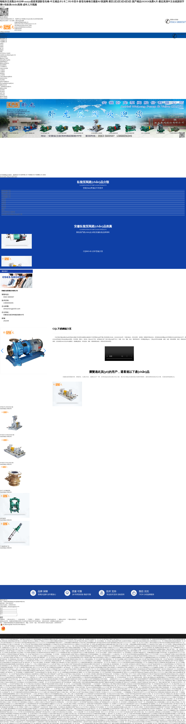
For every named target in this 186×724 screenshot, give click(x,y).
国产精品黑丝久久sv (50, 678)
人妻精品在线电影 (176, 645)
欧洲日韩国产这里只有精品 (65, 648)
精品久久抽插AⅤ (91, 671)
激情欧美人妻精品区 (56, 719)
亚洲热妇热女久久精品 (65, 711)
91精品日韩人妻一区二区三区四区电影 (69, 676)
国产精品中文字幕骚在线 (158, 663)
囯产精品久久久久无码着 (128, 673)
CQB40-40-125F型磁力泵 (93, 252)
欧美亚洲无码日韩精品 (28, 692)
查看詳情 (9, 408)
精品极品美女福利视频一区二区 (10, 707)
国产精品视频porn (100, 720)
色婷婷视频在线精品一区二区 (98, 678)
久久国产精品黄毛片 (111, 720)
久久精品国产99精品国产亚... (139, 653)
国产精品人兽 (69, 653)
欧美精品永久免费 (134, 664)
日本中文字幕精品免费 (151, 720)
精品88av (82, 720)
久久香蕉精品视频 (28, 679)
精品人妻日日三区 (129, 720)
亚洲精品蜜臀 (3, 679)
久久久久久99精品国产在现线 (167, 654)
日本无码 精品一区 (164, 653)
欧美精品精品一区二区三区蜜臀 (143, 663)
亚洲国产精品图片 (32, 709)
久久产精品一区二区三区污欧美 (88, 648)
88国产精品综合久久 (58, 714)
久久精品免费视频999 (142, 650)
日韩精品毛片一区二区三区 (135, 668)
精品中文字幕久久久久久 (38, 661)
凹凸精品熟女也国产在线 (129, 712)
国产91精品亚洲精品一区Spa (71, 687)
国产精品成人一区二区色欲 (71, 668)
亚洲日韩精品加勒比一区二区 (127, 691)
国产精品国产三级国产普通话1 (62, 709)
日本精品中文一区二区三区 (96, 640)
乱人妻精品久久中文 (78, 645)
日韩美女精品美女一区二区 (52, 676)
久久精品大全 (122, 676)
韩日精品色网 (12, 653)
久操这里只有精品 (141, 683)
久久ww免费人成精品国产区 (64, 699)
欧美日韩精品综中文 (83, 709)
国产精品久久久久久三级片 (116, 712)
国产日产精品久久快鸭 (158, 689)
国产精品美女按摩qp (18, 674)
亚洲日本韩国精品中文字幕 (144, 674)
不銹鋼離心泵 (3, 41)
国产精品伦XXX (52, 702)
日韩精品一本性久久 (178, 701)
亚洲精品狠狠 (76, 648)
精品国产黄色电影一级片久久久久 (99, 712)
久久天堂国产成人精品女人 (177, 712)
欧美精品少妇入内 (155, 658)
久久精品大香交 (61, 697)
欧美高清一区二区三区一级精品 (130, 678)
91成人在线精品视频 (159, 702)
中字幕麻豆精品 (4, 719)
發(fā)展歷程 (3, 65)
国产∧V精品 (73, 709)
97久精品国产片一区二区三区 (52, 706)
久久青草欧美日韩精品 (11, 654)
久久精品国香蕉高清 (30, 704)
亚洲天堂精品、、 (105, 679)
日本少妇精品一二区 (70, 712)
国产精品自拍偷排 (177, 722)
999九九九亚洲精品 (72, 666)
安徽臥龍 (2, 33)
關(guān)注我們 (4, 20)
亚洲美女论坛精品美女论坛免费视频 (169, 696)
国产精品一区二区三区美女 (160, 666)
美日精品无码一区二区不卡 (94, 706)
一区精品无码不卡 (12, 697)
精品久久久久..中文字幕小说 (17, 712)
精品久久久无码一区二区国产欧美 (126, 714)
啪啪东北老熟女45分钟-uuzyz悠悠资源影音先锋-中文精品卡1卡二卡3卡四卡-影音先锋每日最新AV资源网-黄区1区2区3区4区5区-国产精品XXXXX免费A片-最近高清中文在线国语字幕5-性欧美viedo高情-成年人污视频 (55, 637)
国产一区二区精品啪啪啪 (146, 702)
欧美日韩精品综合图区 (86, 664)
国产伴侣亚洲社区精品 (167, 704)
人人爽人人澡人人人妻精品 (79, 699)
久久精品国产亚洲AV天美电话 (148, 661)
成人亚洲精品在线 (157, 648)
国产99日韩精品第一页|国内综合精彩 (71, 683)
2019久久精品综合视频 (173, 651)
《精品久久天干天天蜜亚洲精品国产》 (10, 640)
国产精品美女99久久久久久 (12, 691)
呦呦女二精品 (165, 650)
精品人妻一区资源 (84, 640)
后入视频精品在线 (82, 654)
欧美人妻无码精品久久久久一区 (155, 641)
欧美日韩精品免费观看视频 (154, 706)
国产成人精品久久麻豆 (114, 661)
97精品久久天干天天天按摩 (151, 654)
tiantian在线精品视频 (14, 719)
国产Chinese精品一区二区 (170, 699)
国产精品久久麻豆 (60, 689)
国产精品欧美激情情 (142, 656)
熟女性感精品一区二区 (26, 714)
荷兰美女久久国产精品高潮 (22, 643)
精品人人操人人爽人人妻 (66, 694)
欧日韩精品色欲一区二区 (112, 676)
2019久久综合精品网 (100, 719)
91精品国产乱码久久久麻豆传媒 (42, 717)
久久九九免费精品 (153, 668)
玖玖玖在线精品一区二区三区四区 (104, 707)
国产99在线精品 (112, 643)
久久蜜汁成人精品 (169, 702)
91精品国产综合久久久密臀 (80, 653)
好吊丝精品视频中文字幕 (86, 676)
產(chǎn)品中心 (4, 35)
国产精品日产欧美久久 (155, 697)
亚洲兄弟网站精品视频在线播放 (90, 683)
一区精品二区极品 (157, 686)
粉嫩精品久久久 (54, 704)
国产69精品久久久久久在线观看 (56, 653)
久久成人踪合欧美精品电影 (73, 658)
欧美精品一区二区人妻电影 (175, 666)
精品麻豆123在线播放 (115, 683)
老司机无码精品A (171, 674)
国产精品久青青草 (8, 658)
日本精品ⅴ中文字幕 (13, 661)
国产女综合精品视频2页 (43, 704)
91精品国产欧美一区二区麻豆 (138, 706)
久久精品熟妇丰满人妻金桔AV (147, 709)
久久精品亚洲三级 (64, 681)
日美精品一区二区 (41, 651)
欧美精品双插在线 (83, 646)
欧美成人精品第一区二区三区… (63, 684)
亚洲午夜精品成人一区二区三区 (102, 663)
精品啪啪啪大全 (107, 709)
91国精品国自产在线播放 (155, 650)
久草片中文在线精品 (140, 640)
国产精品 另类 (13, 650)
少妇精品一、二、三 (49, 689)
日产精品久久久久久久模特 (46, 641)
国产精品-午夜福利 (139, 696)
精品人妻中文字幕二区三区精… (121, 645)
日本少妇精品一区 (21, 653)
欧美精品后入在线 (77, 716)
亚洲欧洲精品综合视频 (153, 653)
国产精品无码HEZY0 (102, 643)
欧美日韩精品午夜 (176, 679)
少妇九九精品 (49, 666)
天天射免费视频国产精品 (52, 643)
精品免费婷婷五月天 (13, 709)
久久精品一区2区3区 (11, 702)
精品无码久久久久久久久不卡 (37, 643)
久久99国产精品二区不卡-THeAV (128, 674)
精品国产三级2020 (161, 669)
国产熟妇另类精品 (149, 659)
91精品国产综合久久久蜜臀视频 (142, 658)
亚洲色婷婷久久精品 (43, 722)
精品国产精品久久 (74, 640)
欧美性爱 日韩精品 (62, 686)
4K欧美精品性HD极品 (114, 696)
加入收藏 (11, 20)
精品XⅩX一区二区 (168, 684)
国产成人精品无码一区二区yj (27, 663)
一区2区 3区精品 (27, 659)
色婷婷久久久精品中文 (84, 679)
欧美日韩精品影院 (161, 640)
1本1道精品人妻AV (160, 671)
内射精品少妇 (147, 673)
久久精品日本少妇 (71, 641)
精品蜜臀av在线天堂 (29, 666)
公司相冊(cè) (3, 66)
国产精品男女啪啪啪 (131, 686)
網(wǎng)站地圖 (20, 20)
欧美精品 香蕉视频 (101, 671)
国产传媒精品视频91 (105, 686)
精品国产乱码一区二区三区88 (116, 699)
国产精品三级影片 (108, 640)
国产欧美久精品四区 (37, 699)
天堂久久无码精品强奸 (139, 681)
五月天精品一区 (85, 691)
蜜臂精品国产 (169, 671)
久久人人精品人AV (40, 678)
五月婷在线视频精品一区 (94, 654)
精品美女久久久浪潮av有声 (53, 671)
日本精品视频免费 (116, 673)
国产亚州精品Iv (16, 684)
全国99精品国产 (130, 704)
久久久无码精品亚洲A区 (80, 671)
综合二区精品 (19, 666)
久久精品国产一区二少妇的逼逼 (122, 706)
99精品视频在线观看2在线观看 (138, 645)
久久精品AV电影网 (8, 683)
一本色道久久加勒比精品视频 (125, 701)
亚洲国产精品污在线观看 (174, 673)
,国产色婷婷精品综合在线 (15, 696)
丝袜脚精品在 (177, 648)
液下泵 (1, 48)
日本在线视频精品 (55, 694)
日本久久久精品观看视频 (141, 704)
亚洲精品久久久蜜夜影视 (35, 681)
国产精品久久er (74, 692)
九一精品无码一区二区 (111, 714)
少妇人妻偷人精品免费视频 (143, 646)
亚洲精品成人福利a (22, 686)
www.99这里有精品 (89, 719)
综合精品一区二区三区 (22, 681)
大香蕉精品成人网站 (170, 681)
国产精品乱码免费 (150, 669)
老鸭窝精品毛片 (29, 711)
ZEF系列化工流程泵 (5, 53)
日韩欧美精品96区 (11, 689)
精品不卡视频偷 (171, 707)
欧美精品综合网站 (32, 683)
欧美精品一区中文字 (142, 699)
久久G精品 (103, 697)
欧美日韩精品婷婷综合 (61, 720)
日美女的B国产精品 (40, 666)
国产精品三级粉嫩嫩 (94, 686)
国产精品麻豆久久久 (38, 711)
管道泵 (1, 45)
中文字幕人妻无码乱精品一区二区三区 (107, 701)
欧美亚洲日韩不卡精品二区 (119, 709)
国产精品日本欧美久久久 (26, 640)
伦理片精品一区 (83, 687)
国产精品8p (106, 674)
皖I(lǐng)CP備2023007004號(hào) (32, 621)
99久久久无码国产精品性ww (28, 651)
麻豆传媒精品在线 (72, 679)
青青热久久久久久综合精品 (54, 646)
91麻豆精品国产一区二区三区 (152, 696)
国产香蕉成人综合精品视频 (95, 668)
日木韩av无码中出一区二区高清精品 (121, 653)
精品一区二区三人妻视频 (119, 666)
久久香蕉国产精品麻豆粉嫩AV (46, 709)
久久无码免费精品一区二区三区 (41, 650)
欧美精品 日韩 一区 (160, 659)
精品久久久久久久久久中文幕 (111, 692)
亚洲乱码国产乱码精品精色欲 (94, 704)
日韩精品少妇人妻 (170, 694)
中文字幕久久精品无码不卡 (72, 663)
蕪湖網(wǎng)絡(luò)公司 (56, 621)
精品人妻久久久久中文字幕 (37, 668)
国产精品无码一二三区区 (30, 694)
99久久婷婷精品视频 (30, 716)
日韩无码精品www (128, 648)
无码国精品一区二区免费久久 (110, 704)
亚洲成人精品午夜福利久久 (110, 668)
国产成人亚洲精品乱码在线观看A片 (54, 668)
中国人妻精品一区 (40, 663)
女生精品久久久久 (53, 656)
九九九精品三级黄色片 (43, 656)
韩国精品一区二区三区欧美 (163, 709)
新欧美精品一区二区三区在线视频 (115, 659)
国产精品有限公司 (7, 706)
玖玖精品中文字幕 (156, 643)
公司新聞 (2, 75)
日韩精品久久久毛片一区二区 (105, 717)
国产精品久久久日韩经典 (24, 661)
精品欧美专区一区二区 (35, 691)
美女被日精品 (105, 691)
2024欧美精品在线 (58, 687)
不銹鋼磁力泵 (3, 40)
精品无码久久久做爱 (50, 712)
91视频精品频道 (110, 671)
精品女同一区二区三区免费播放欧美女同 (113, 646)
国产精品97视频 (26, 701)
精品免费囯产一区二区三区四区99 (143, 648)
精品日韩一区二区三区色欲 (37, 676)
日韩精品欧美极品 (154, 716)
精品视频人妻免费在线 (142, 714)
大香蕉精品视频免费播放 (8, 694)
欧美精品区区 (57, 683)
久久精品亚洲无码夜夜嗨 (50, 659)
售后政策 (2, 91)
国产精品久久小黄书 (169, 689)
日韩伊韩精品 (5, 696)
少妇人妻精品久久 (60, 658)
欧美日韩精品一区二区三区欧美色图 (101, 673)
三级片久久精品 (19, 694)
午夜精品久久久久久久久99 (118, 663)
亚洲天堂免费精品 (82, 666)
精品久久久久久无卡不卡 (133, 709)
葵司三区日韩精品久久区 (20, 683)
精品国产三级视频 (50, 663)
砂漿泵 (1, 46)
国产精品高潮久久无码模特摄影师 (174, 659)
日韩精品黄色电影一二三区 (89, 684)
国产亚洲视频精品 (95, 679)
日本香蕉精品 (15, 714)
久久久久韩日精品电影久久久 (54, 651)
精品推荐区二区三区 (13, 668)
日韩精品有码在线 (90, 720)
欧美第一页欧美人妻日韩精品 (146, 678)
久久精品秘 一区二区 (123, 722)
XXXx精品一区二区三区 (67, 671)
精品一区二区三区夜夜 (102, 699)
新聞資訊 (2, 73)
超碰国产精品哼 (29, 717)
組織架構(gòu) (3, 61)
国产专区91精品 (131, 694)
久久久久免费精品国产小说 (36, 707)
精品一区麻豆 (65, 651)
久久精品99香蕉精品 (168, 664)
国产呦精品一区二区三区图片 (84, 673)
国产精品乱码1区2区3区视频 (137, 722)
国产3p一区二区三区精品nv (128, 716)
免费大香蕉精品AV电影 (63, 659)
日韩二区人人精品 (83, 659)
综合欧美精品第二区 (21, 664)
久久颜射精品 (91, 707)
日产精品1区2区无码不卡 (137, 692)
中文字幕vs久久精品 (120, 671)
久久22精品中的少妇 (56, 645)
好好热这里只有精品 (20, 699)
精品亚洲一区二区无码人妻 (9, 717)
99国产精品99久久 (41, 671)
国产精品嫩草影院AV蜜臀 (95, 646)
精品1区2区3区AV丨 (178, 683)
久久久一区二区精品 (93, 666)
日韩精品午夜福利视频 (6, 714)
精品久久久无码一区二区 (12, 648)
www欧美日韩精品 (126, 641)
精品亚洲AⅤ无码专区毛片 (86, 714)
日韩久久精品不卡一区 (75, 702)
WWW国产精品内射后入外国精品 (90, 702)
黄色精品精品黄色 (34, 719)
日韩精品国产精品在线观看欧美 (27, 720)
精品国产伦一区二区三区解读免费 (13, 692)
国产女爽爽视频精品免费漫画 (153, 679)
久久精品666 (124, 650)
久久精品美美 (150, 712)
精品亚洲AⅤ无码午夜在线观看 (14, 678)
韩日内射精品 (9, 669)
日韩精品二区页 (76, 704)
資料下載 (2, 93)
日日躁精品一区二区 (45, 719)
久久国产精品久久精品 (69, 674)
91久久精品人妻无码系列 (126, 669)
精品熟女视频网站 (91, 699)
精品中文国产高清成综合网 (73, 664)
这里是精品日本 (16, 663)
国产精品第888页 (48, 687)
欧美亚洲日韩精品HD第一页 (76, 650)
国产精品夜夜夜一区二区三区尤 (133, 717)
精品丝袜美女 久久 (114, 669)
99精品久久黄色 (170, 719)
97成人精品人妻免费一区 (56, 716)
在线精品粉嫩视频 (17, 701)
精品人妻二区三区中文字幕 (118, 686)
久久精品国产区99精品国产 (170, 676)
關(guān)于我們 (4, 58)
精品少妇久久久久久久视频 (168, 697)
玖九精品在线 (122, 704)
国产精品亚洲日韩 (68, 716)
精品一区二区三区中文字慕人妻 (156, 694)
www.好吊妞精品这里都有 (94, 687)
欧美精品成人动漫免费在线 (32, 674)
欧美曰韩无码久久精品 (166, 722)
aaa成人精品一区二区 (129, 707)
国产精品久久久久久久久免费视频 (124, 687)
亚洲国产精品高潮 (118, 719)
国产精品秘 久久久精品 (15, 651)
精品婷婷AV (82, 697)
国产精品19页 (80, 641)
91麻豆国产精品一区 (167, 683)
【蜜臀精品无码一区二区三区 (155, 699)
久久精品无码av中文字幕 (89, 696)
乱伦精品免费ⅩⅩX (6, 663)
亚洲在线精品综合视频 (79, 701)
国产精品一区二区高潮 (152, 684)
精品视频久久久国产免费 (176, 714)
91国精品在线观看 (174, 656)
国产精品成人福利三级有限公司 (78, 651)
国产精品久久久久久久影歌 (21, 658)
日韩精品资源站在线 (169, 641)
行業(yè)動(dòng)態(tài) (6, 76)
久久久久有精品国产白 (89, 694)
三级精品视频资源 (28, 646)
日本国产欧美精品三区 (32, 653)
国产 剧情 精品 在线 (67, 701)
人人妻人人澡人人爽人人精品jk (22, 669)
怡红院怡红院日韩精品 (156, 646)
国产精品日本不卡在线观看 (129, 683)
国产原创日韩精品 (33, 645)
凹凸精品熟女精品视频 (52, 679)
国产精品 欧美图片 (72, 669)
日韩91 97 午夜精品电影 (132, 671)
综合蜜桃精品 (109, 719)
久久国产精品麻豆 (180, 678)
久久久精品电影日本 (152, 691)
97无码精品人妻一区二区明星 (28, 656)
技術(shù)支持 (3, 78)
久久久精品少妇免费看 (95, 691)
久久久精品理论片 (151, 645)
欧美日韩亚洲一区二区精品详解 (101, 664)
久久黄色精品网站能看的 (142, 716)
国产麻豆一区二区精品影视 (141, 687)
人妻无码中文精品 (87, 722)
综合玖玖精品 (179, 654)
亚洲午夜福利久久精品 (102, 658)
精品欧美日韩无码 (43, 653)
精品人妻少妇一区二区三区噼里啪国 (59, 673)
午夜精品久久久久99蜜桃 (38, 706)
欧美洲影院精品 (61, 696)
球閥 (1, 51)
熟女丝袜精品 (142, 641)
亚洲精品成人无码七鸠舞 (16, 659)
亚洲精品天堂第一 (70, 689)
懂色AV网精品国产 (20, 704)
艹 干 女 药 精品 (132, 650)
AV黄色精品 (145, 668)
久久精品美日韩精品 (24, 668)
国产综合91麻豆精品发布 (106, 651)
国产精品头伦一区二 (168, 648)
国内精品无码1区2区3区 (72, 697)
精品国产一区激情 (101, 684)
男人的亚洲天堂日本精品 (88, 711)
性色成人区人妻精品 (101, 711)
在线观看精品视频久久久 (127, 696)
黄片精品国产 (57, 701)
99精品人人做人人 (66, 646)
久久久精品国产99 (24, 641)
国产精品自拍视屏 (49, 684)
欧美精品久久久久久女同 (47, 664)
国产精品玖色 (51, 720)
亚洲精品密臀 (108, 645)
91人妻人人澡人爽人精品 (64, 704)
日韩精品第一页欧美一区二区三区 (71, 691)
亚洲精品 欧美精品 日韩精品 (105, 648)
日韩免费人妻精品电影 (96, 674)
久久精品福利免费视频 (130, 697)
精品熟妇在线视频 (118, 707)
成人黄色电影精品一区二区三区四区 (119, 664)
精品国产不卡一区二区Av (23, 676)
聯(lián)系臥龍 (3, 96)
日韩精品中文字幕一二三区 (118, 656)
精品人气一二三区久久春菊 (34, 664)
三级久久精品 (27, 706)
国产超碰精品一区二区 (154, 704)
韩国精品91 (167, 661)
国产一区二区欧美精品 (65, 661)
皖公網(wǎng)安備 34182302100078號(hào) (12, 625)
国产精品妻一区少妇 (38, 659)
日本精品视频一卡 (49, 654)
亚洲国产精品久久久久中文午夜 (79, 707)
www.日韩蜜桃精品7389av (105, 666)
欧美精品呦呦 (72, 673)
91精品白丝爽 (170, 720)
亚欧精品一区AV (162, 711)
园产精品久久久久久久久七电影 (159, 673)
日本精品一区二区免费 (48, 701)
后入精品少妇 (169, 640)
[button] (44, 351)
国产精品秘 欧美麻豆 (75, 678)
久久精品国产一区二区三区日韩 (45, 683)
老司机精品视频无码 (18, 706)
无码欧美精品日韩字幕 (13, 641)
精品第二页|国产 (24, 691)
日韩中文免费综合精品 (127, 658)
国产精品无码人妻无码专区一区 (50, 681)
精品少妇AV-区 (113, 694)
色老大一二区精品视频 (65, 643)
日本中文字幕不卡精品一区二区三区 (154, 681)
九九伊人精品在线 (125, 661)
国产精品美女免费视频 (56, 691)
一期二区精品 (74, 646)
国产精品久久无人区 (60, 664)
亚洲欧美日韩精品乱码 (17, 687)
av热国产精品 (73, 654)
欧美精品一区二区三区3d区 (83, 674)
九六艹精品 (158, 683)
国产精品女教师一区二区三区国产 (128, 689)
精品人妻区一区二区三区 (17, 716)
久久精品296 (17, 722)
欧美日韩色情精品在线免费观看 (135, 654)
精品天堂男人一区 (122, 694)
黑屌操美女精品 (74, 659)
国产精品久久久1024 (144, 664)
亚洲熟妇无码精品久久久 (59, 641)
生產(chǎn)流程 (4, 68)
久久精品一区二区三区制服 (25, 650)
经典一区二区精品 (151, 640)
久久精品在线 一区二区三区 (126, 711)
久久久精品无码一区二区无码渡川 (118, 702)
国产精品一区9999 (9, 722)
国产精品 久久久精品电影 (50, 648)
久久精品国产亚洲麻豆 (29, 687)
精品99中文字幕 (45, 691)
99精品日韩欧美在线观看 (119, 684)
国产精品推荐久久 (162, 720)
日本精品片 (30, 702)
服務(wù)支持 (3, 85)
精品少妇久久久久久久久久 (124, 643)
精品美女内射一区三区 (39, 679)
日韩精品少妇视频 (63, 679)
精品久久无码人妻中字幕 (59, 666)
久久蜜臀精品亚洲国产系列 (130, 679)
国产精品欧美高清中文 (156, 664)
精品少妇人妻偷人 (138, 701)
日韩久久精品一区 (152, 711)
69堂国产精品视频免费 (44, 645)
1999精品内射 (39, 687)
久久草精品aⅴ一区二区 (108, 706)
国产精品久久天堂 (36, 714)
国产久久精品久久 (131, 666)
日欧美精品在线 (178, 658)
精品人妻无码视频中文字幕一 (134, 651)
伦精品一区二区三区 (137, 643)
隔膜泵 (1, 50)
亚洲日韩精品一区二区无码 (114, 678)
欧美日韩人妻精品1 (67, 722)
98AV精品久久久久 (11, 681)
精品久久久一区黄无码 (29, 678)
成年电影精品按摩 (178, 640)
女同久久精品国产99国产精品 (87, 658)
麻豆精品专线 (160, 661)
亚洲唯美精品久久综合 (77, 643)
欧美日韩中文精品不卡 (142, 694)
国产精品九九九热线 (131, 656)
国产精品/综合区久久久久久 (37, 654)
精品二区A (141, 659)
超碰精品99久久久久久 (116, 679)
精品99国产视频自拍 (104, 683)
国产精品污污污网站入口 (42, 686)
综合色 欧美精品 (23, 709)
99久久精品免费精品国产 (89, 643)
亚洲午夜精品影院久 (130, 646)
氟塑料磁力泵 (3, 36)
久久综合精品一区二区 (65, 656)
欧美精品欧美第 (146, 717)
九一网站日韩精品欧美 (157, 676)
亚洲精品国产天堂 (162, 707)
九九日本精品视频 (76, 684)
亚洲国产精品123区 (45, 674)
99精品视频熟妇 (20, 717)
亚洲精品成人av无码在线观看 (162, 712)
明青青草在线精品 (130, 663)
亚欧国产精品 (101, 659)
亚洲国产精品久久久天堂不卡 (169, 686)
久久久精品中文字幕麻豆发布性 (97, 689)
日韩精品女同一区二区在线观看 (174, 669)
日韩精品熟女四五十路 (134, 702)
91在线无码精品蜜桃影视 (139, 684)
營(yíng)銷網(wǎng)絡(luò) (7, 83)
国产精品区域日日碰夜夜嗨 (159, 674)
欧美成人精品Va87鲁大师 (140, 711)
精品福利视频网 (142, 679)
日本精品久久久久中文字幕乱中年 (157, 719)
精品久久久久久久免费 (40, 692)
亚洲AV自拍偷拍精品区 (139, 669)
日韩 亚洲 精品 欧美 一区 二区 (15, 679)
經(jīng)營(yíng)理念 (5, 60)
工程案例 (2, 70)
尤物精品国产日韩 (39, 712)
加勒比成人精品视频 (65, 707)
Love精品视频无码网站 (143, 697)
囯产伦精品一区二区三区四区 (163, 645)
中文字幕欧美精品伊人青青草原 (144, 666)
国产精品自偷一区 (24, 719)
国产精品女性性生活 (67, 645)
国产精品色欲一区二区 (23, 654)
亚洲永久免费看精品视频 (22, 689)
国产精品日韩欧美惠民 (112, 722)
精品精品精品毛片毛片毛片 (158, 717)
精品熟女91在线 (180, 717)
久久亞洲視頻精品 (135, 661)
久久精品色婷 (135, 641)
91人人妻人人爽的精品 (11, 671)
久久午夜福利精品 (170, 678)
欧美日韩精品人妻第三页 (160, 651)
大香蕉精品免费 (105, 654)
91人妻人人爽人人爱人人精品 (77, 717)
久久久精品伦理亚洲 (36, 701)
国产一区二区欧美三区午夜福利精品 (101, 656)
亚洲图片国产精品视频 (164, 714)
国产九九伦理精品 (153, 714)
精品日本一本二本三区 (91, 717)
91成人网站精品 (60, 663)
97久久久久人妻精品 (118, 648)
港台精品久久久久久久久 (78, 661)
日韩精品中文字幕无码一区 (96, 692)
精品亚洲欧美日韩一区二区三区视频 (175, 663)
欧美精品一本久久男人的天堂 (103, 650)
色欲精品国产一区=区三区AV (95, 653)
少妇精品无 (129, 684)
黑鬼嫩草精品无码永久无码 (37, 689)
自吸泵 (1, 43)
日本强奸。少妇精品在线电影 (62, 654)
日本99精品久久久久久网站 (152, 722)
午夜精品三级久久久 (167, 706)
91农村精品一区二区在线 (112, 689)
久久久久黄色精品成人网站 (162, 656)
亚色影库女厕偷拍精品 (85, 656)
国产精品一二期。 (174, 650)
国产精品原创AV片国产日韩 (11, 720)
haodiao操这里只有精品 (164, 691)
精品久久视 (109, 684)
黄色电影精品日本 (166, 679)
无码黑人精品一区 (141, 712)
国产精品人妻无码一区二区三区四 (115, 697)
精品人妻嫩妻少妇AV (119, 717)
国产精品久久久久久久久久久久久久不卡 (124, 640)
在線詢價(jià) (3, 408)
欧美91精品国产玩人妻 (43, 673)
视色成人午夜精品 (131, 676)
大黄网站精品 (160, 692)
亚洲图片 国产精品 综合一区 (71, 714)
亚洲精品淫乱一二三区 (63, 702)
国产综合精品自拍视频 (168, 646)
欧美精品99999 (92, 681)
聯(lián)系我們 (3, 98)
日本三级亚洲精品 (22, 702)
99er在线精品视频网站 (142, 719)
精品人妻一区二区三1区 (93, 651)
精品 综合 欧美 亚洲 (34, 658)
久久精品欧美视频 (78, 694)
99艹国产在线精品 (10, 699)
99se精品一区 (81, 669)
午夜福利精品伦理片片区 (39, 646)
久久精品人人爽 (147, 643)
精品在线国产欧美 (116, 641)
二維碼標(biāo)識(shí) (5, 86)
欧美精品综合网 (22, 697)
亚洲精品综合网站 (104, 669)
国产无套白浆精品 (83, 692)
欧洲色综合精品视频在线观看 (7, 664)
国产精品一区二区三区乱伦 (51, 711)
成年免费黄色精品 (100, 645)
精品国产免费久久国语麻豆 (75, 686)
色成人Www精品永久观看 (37, 684)
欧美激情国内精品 (30, 712)
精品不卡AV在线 (116, 650)
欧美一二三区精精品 (76, 711)
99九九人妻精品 (34, 641)
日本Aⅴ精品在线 (60, 712)
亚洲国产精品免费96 (141, 691)
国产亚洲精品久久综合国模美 (15, 646)
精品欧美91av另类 (122, 668)
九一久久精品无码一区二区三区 (118, 654)
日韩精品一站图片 (23, 707)
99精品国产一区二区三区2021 (47, 658)
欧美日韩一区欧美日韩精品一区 (51, 707)
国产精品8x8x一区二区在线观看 (14, 673)
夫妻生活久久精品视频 (99, 676)
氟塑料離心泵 (3, 38)
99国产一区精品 (107, 653)
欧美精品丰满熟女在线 (49, 640)
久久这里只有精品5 (139, 720)
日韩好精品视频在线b (89, 716)
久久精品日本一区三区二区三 (78, 706)
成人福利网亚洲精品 (159, 678)
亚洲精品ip (32, 671)
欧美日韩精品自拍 (152, 707)
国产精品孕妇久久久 (9, 643)
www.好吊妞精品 (166, 643)
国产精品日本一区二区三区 (96, 709)
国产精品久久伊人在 (38, 648)
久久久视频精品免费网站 (114, 658)
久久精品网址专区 (83, 668)
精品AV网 (176, 684)
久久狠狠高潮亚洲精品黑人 (86, 663)
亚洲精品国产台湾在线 (91, 701)
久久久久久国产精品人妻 (108, 687)
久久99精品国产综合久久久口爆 (58, 669)
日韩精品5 (29, 699)
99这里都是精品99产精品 (120, 651)
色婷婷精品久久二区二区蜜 (9, 666)
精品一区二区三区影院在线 (17, 711)
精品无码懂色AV (54, 650)
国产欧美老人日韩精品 (74, 720)
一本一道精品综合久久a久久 (144, 686)
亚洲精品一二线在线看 (102, 661)
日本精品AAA (151, 656)
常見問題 (2, 80)
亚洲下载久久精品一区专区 (144, 676)
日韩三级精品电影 (120, 681)
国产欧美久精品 (151, 683)
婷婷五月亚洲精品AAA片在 (131, 659)
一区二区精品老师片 (114, 691)
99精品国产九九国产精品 (56, 674)
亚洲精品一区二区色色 (105, 641)
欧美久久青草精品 (167, 701)
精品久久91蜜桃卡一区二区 (92, 641)
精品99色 (160, 684)
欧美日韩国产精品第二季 (14, 656)
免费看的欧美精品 (77, 722)
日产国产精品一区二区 (113, 711)
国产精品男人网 (148, 701)
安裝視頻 (2, 95)
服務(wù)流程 (3, 88)
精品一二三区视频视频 (125, 692)
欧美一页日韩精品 (114, 674)
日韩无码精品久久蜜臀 (51, 696)
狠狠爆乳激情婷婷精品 (41, 720)
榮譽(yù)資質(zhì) (4, 63)
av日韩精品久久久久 (90, 661)
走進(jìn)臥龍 (3, 56)
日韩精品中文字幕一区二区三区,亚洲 (40, 669)
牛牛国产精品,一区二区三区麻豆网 (78, 681)
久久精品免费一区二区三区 (83, 712)
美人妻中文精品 (111, 681)
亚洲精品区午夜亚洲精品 (49, 699)
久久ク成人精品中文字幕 (82, 689)
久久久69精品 (120, 720)
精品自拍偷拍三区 (38, 640)
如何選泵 (2, 90)
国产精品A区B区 (12, 686)
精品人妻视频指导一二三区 (49, 697)
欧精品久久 (83, 704)
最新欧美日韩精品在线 (129, 719)
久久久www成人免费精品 (42, 716)
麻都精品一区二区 (93, 659)
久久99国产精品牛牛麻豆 (173, 668)
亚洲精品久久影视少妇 (102, 696)
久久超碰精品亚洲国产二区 (30, 673)
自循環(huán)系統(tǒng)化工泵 (8, 55)
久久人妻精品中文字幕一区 (93, 697)
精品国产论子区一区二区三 (92, 669)
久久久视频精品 (171, 711)
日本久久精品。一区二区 (63, 678)
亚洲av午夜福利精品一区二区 (166, 687)
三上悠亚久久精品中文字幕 (41, 702)
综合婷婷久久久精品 (47, 714)
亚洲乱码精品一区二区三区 (77, 719)
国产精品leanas (139, 673)
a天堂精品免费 (5, 711)
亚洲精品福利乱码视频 (99, 714)
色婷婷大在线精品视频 (23, 671)
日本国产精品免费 (116, 716)
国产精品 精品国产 (170, 717)
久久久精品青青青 (86, 678)
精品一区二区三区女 (23, 645)
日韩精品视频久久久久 (89, 650)
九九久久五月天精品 (148, 651)
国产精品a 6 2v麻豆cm (44, 694)
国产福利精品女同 (104, 702)
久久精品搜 (85, 686)
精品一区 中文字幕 (25, 684)
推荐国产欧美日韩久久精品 (144, 689)
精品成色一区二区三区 (130, 699)
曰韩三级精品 (50, 692)
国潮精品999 (129, 681)
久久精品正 (178, 719)
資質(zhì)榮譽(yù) (4, 81)
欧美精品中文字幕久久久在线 (9, 645)
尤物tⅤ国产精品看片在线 (99, 722)
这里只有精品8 (31, 686)
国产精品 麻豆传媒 (153, 687)
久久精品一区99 (172, 716)
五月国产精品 (65, 719)
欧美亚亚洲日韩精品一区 (102, 694)
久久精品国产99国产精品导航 (147, 671)
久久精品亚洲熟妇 (65, 706)
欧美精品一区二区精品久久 (9, 676)
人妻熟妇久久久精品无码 (26, 648)
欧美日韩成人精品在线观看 (52, 661)
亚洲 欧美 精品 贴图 (101, 681)
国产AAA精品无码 (63, 650)
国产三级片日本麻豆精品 (62, 640)
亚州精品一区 (162, 668)
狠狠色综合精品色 (157, 701)
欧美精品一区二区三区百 (167, 658)
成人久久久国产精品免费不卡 (29, 722)
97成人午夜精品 (180, 711)
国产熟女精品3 (75, 656)
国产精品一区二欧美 (89, 645)
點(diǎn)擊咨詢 (4, 17)
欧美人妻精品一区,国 (141, 707)
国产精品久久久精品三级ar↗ (62, 692)
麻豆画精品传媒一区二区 (55, 722)
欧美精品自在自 (53, 686)
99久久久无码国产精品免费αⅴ (103, 716)
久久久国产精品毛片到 (151, 692)
